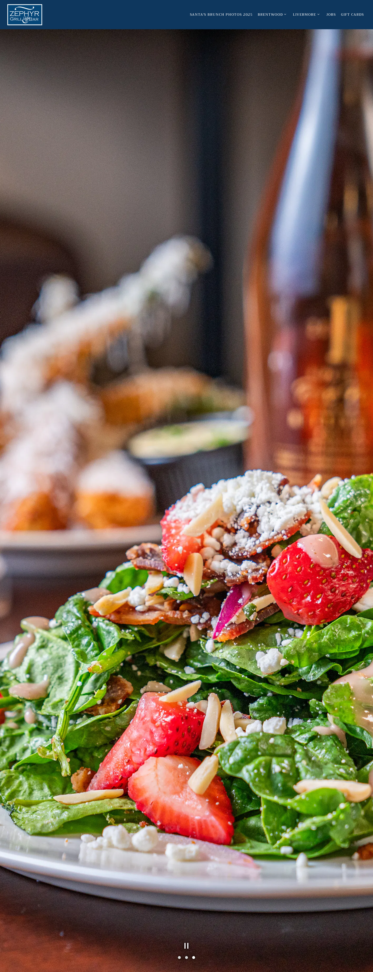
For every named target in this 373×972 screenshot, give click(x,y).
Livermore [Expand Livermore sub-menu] (307, 14)
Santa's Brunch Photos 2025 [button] (221, 15)
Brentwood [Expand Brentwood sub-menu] (273, 14)
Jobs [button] (331, 15)
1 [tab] (179, 957)
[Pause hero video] (186, 946)
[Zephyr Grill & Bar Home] (25, 14)
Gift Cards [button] (352, 15)
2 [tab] (186, 957)
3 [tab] (193, 957)
